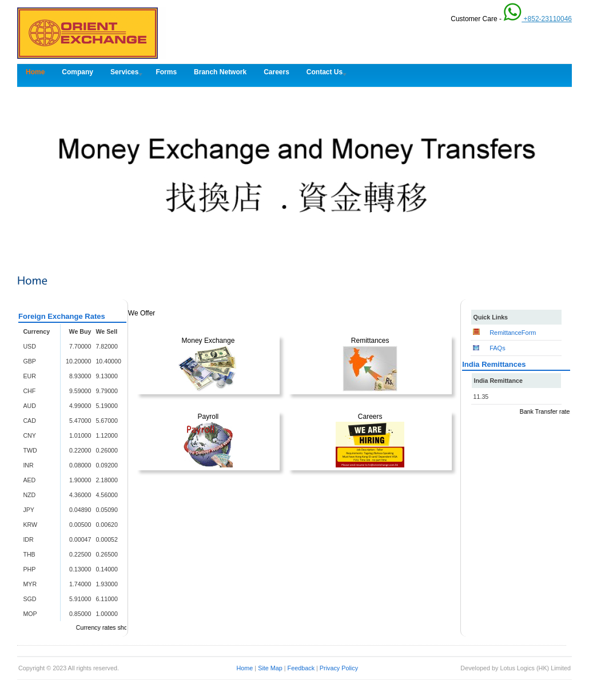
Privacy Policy (339, 668)
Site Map (271, 668)
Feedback (301, 668)
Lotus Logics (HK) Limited (535, 668)
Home (245, 668)
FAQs (497, 348)
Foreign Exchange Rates (61, 316)
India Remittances (494, 364)
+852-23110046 (537, 19)
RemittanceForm (512, 332)
